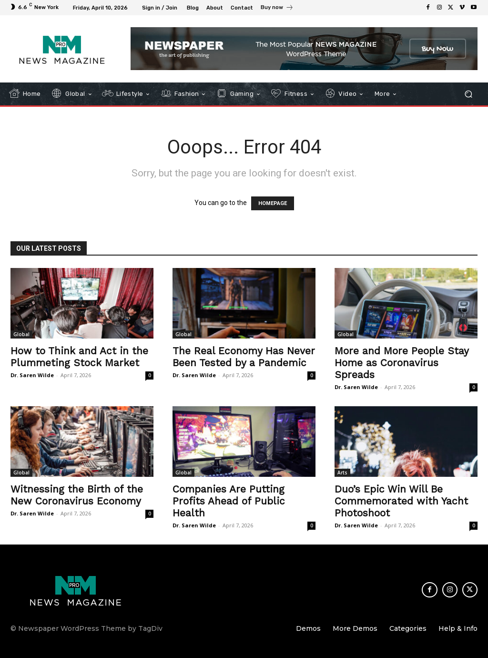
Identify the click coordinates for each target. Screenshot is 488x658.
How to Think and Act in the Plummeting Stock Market (79, 357)
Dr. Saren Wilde (32, 375)
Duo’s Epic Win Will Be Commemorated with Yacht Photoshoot (401, 501)
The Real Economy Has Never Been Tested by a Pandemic (244, 357)
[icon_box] (277, 8)
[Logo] (75, 589)
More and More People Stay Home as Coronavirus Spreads (401, 362)
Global (21, 334)
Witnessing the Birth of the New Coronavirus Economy (76, 495)
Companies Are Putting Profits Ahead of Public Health (229, 501)
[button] (468, 94)
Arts (342, 472)
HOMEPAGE (272, 203)
